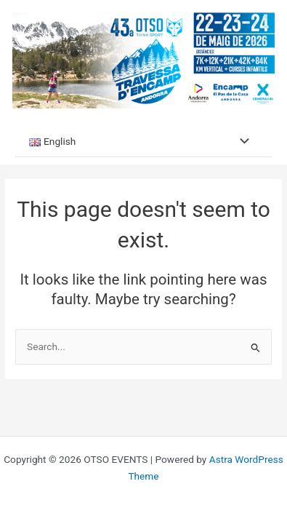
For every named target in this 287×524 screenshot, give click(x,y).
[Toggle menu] (240, 141)
